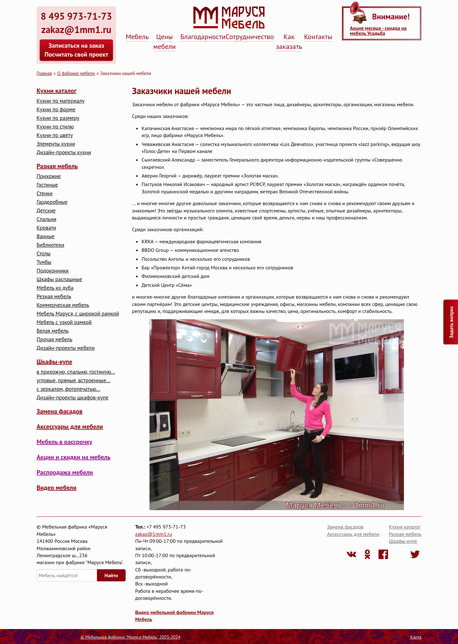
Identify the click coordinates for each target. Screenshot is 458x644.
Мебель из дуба (55, 288)
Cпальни (46, 219)
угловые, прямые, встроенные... (73, 380)
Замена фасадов (59, 411)
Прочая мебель (54, 339)
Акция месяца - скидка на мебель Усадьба (378, 30)
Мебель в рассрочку (64, 442)
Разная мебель (57, 166)
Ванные (46, 236)
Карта (415, 637)
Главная (44, 73)
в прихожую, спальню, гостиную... (76, 372)
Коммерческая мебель (63, 305)
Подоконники (53, 271)
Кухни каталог (56, 91)
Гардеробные (52, 202)
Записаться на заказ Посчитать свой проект (76, 50)
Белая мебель (53, 331)
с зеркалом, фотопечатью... (68, 389)
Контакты (318, 36)
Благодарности (203, 36)
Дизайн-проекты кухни (64, 152)
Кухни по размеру (58, 118)
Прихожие (49, 176)
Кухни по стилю (55, 126)
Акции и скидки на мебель (73, 457)
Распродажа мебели (65, 472)
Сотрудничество (250, 36)
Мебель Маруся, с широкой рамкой (78, 313)
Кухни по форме (56, 109)
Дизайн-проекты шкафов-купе (72, 397)
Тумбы (44, 262)
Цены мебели (164, 41)
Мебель (137, 36)
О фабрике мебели (76, 73)
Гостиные (47, 185)
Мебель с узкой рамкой (64, 322)
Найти (111, 575)
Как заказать (289, 41)
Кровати (46, 228)
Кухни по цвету (55, 135)
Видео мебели (56, 487)
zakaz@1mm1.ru (153, 534)
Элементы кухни (56, 144)
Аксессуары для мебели (70, 426)
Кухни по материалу (61, 101)
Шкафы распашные (59, 279)
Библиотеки (50, 245)
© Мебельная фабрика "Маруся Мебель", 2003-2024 (130, 637)
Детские (46, 210)
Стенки (44, 193)
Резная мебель (54, 296)
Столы (44, 253)
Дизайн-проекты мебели (66, 348)
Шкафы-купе (54, 361)
